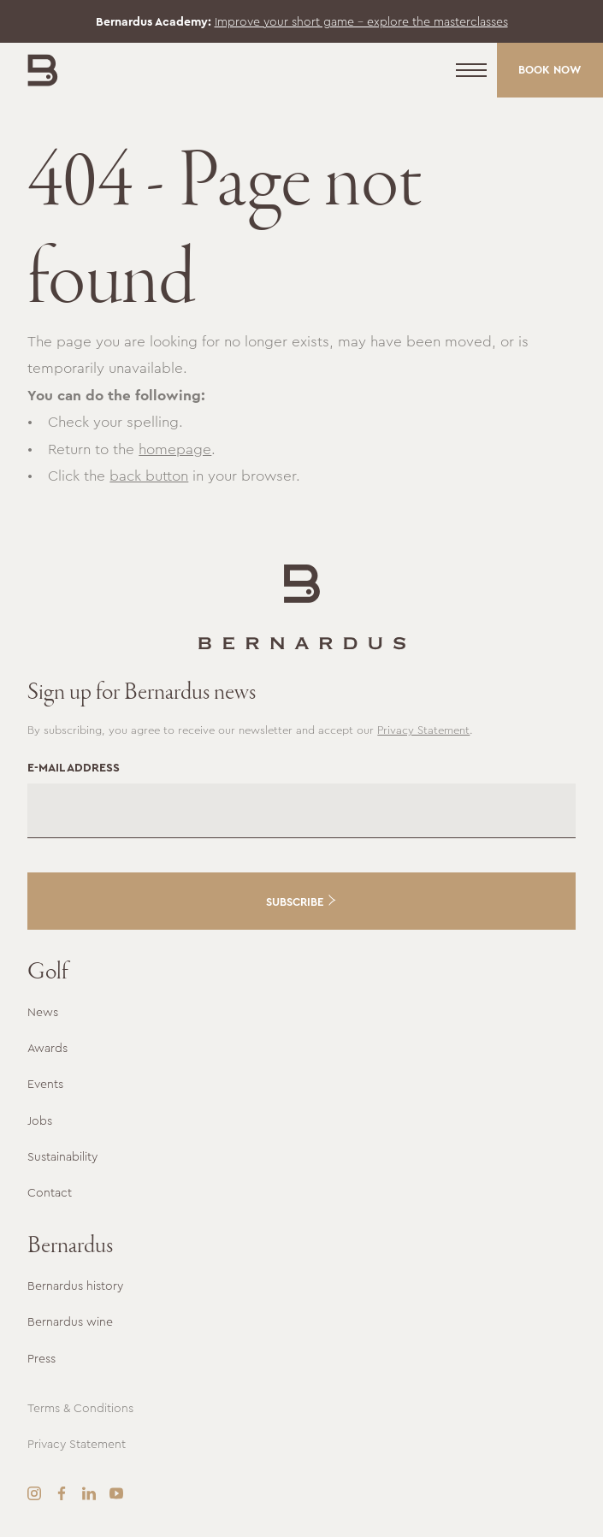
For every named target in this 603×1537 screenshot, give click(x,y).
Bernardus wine (70, 1321)
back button (148, 475)
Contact (49, 1192)
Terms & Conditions (80, 1407)
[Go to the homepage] (301, 607)
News (42, 1011)
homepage (175, 449)
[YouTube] (116, 1493)
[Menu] (471, 70)
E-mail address (73, 767)
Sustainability (62, 1156)
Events (45, 1083)
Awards (47, 1047)
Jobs (39, 1120)
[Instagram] (34, 1493)
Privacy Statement (423, 730)
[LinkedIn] (89, 1493)
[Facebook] (61, 1493)
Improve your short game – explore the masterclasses (361, 21)
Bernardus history (75, 1285)
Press (41, 1358)
